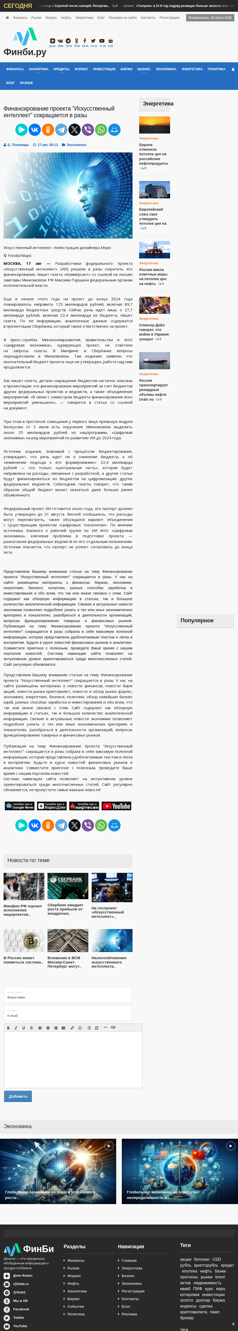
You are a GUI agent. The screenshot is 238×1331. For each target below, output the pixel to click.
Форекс (51, 18)
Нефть (66, 18)
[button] (8, 1028)
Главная (129, 1260)
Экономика (166, 69)
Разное (26, 83)
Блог (101, 18)
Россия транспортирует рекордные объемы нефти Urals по (152, 385)
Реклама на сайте (123, 18)
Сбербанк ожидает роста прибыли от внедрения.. (64, 909)
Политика (216, 69)
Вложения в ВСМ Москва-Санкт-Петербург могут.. (63, 962)
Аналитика (76, 1291)
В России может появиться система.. (22, 960)
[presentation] (8, 1028)
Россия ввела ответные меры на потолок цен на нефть (154, 272)
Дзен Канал (22, 1275)
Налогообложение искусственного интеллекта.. (108, 962)
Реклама (129, 1314)
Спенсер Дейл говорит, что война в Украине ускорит (153, 327)
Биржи (126, 69)
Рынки (36, 18)
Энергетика (84, 18)
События (75, 1306)
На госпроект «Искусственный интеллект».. (107, 912)
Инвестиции (104, 69)
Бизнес (56, 6)
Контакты (148, 18)
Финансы (20, 18)
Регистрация (169, 18)
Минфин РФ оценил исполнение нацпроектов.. (22, 910)
